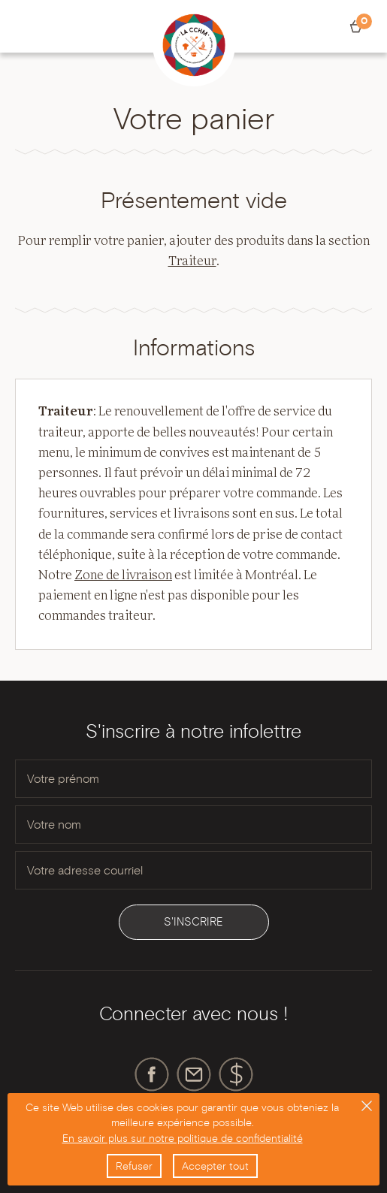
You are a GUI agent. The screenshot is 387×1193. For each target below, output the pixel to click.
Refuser (134, 1166)
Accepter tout (215, 1166)
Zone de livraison (123, 575)
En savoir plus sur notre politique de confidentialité (182, 1138)
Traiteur (192, 261)
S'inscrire (193, 922)
